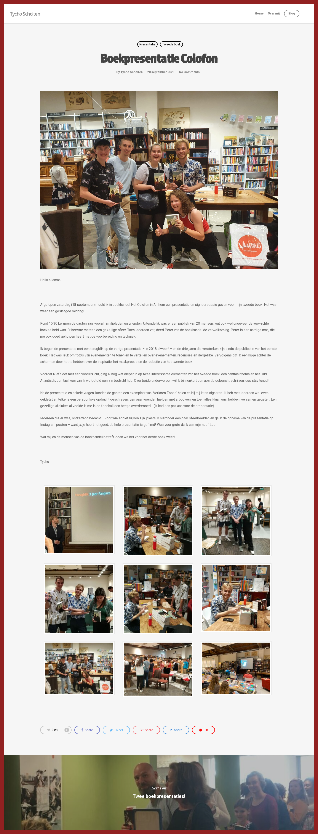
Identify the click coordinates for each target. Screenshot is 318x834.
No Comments (189, 72)
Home (259, 13)
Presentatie (147, 44)
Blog (291, 13)
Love (58, 730)
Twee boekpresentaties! (159, 792)
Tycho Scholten (25, 13)
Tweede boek (171, 44)
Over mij (274, 13)
